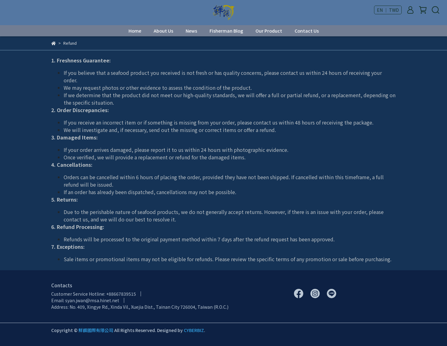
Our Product (268, 31)
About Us (163, 31)
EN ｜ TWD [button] (388, 10)
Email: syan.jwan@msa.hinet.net (85, 300)
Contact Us (307, 31)
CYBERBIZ (194, 330)
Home (135, 31)
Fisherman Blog (226, 31)
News (191, 31)
